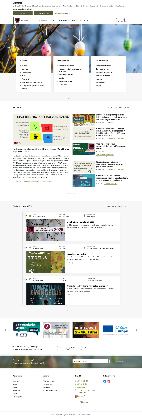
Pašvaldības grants (47, 181)
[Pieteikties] (119, 361)
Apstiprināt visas (43, 13)
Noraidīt (22, 13)
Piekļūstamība (47, 384)
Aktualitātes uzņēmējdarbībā (31, 181)
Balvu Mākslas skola (110, 183)
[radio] (58, 348)
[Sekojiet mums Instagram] (109, 381)
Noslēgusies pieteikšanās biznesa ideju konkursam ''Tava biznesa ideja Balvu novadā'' (41, 150)
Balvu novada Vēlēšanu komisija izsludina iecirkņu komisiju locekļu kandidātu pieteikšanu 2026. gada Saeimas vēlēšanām (110, 132)
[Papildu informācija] (84, 396)
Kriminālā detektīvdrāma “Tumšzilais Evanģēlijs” (87, 286)
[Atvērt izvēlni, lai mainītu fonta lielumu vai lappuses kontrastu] (124, 20)
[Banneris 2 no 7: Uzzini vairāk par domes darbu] (56, 330)
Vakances (16, 381)
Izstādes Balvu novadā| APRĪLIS (80, 222)
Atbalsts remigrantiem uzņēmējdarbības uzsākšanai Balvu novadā (111, 146)
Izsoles (15, 394)
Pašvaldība (121, 138)
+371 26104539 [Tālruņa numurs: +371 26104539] (82, 384)
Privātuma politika (48, 381)
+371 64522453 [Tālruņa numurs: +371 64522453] (82, 381)
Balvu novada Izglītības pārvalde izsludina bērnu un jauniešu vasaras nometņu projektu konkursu (111, 117)
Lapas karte (46, 387)
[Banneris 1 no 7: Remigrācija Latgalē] (26, 330)
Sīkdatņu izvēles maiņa (50, 390)
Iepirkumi (16, 384)
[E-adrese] (79, 396)
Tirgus (69, 262)
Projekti (15, 387)
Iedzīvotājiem (111, 138)
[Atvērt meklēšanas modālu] (117, 20)
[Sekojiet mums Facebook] (104, 381)
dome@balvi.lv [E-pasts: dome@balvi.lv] (81, 387)
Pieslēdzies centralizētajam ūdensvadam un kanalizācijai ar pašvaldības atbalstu (109, 164)
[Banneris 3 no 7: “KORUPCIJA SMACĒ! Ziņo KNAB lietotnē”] (86, 330)
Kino (69, 294)
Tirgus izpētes (17, 397)
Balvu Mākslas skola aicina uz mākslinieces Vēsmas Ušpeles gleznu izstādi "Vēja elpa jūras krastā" (112, 177)
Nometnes (110, 122)
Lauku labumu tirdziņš (76, 254)
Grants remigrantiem (103, 157)
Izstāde (70, 231)
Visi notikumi (71, 311)
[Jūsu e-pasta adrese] (90, 361)
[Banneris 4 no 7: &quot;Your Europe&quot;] (115, 330)
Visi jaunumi (71, 193)
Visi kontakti (84, 402)
